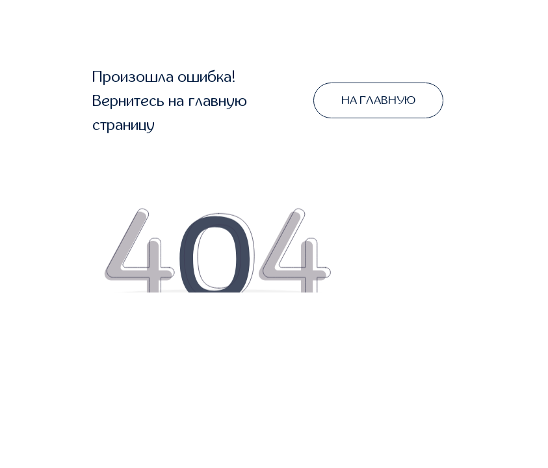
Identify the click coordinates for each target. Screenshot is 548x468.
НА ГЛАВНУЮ (378, 100)
